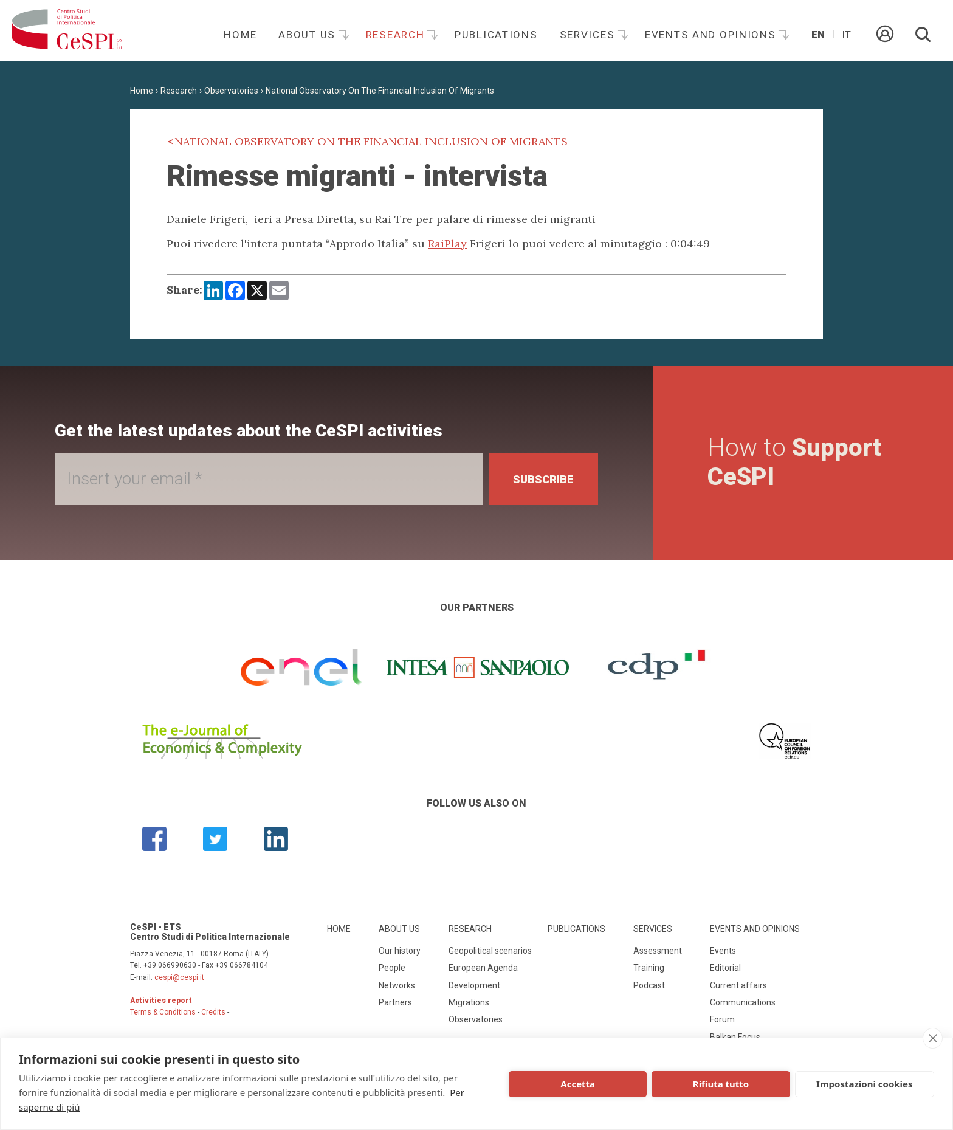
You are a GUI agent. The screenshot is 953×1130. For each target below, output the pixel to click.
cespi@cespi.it (179, 977)
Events (723, 951)
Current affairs (738, 985)
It (846, 35)
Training (648, 968)
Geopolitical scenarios (490, 951)
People (392, 968)
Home (240, 35)
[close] (933, 1038)
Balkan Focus (735, 1037)
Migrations (469, 1002)
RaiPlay (447, 243)
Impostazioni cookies (864, 1084)
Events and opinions (712, 35)
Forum (722, 1019)
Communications (743, 1002)
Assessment (657, 951)
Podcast (649, 985)
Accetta (577, 1084)
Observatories (231, 90)
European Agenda (483, 968)
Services (589, 35)
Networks (397, 985)
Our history (400, 951)
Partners (395, 1002)
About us (308, 35)
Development (474, 985)
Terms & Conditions (163, 1012)
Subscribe (543, 479)
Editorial (725, 968)
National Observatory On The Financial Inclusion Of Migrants (380, 90)
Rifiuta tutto (721, 1084)
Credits (213, 1012)
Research (397, 35)
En (818, 35)
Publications (496, 35)
